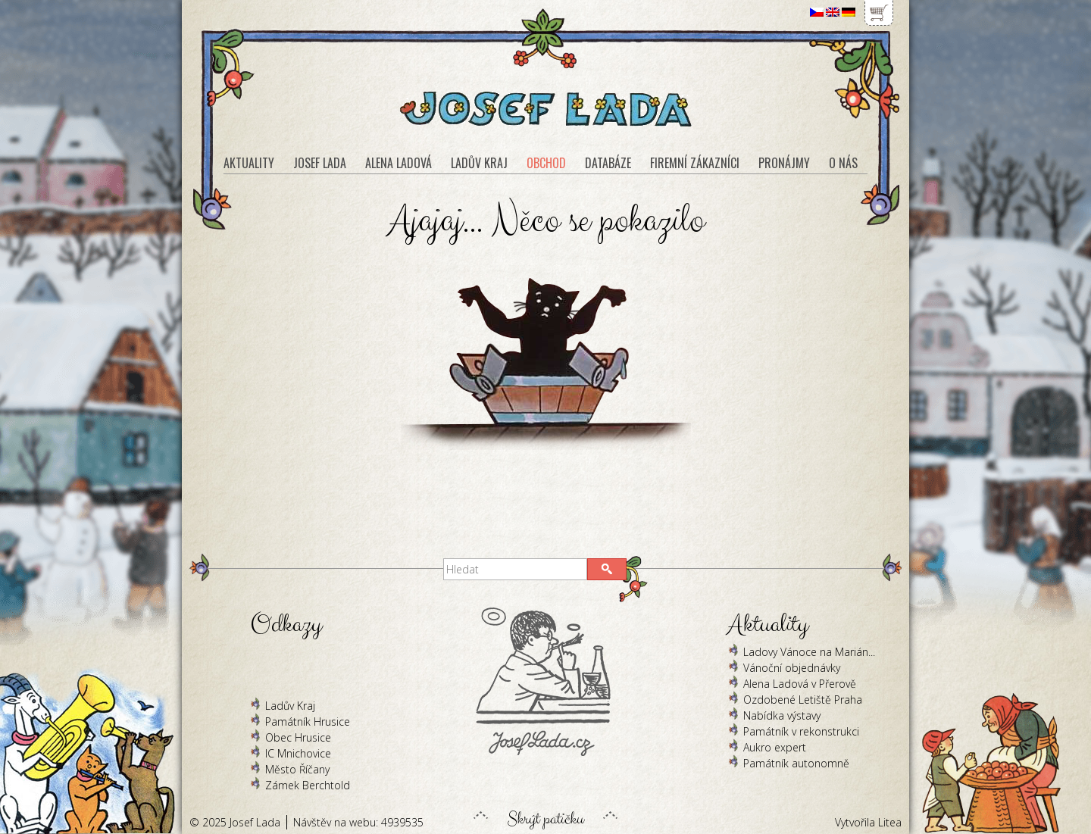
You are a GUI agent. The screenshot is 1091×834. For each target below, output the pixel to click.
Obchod (546, 163)
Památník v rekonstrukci (801, 731)
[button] (607, 569)
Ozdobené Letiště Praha (802, 699)
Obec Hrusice (298, 737)
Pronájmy (784, 163)
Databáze (608, 163)
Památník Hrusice (307, 721)
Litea (890, 822)
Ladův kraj (479, 163)
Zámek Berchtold (307, 785)
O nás (843, 163)
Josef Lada (319, 163)
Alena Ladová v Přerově (799, 683)
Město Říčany (297, 769)
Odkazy (286, 624)
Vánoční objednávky (791, 668)
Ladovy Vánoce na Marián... (809, 652)
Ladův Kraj (290, 705)
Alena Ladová (398, 163)
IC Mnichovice (298, 753)
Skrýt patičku (545, 815)
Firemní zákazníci (694, 163)
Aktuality (249, 163)
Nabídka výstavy (782, 715)
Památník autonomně (796, 763)
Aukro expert (774, 747)
